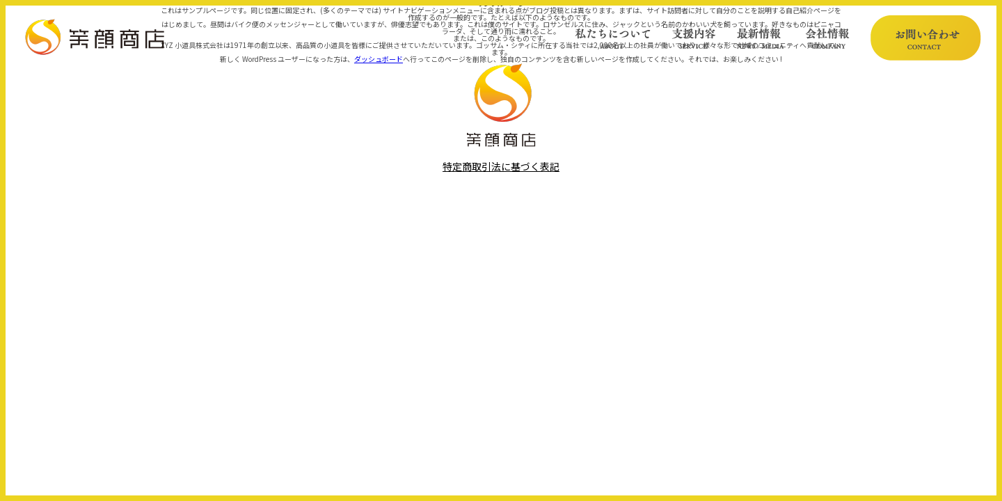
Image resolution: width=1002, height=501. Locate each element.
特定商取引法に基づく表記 (501, 166)
